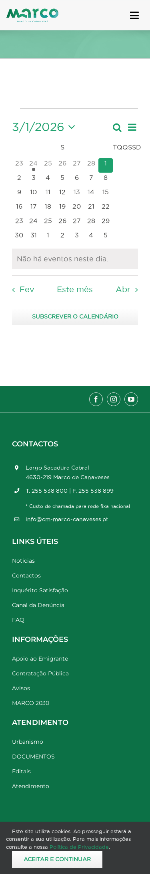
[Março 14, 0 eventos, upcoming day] (91, 194)
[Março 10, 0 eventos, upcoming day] (33, 194)
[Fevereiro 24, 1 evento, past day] (33, 165)
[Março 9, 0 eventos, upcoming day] (19, 194)
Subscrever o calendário (75, 316)
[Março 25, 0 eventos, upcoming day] (48, 223)
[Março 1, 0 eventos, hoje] (105, 165)
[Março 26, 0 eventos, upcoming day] (62, 223)
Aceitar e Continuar (57, 859)
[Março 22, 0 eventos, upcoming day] (105, 208)
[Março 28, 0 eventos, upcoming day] (91, 223)
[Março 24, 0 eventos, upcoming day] (33, 223)
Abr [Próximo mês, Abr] (123, 289)
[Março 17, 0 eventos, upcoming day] (33, 208)
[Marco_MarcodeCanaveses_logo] (32, 12)
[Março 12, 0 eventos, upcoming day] (62, 194)
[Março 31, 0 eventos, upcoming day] (33, 237)
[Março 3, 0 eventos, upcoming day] (33, 180)
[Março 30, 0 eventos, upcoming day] (19, 237)
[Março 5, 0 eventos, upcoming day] (62, 180)
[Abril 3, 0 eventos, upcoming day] (77, 237)
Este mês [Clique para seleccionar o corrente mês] (75, 289)
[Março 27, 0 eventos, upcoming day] (77, 223)
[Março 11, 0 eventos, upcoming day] (48, 194)
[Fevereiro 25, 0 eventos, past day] (48, 165)
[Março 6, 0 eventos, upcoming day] (77, 180)
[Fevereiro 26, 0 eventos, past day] (62, 165)
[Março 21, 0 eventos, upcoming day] (91, 208)
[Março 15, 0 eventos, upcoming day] (105, 194)
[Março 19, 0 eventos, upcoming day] (62, 208)
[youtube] (131, 399)
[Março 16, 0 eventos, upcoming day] (19, 208)
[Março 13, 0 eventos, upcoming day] (77, 194)
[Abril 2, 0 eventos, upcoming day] (62, 237)
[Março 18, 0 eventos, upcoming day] (48, 208)
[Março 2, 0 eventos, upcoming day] (19, 180)
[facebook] (96, 399)
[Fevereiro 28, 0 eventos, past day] (91, 165)
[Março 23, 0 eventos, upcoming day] (19, 223)
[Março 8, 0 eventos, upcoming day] (105, 180)
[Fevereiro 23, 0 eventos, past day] (19, 165)
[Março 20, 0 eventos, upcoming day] (77, 208)
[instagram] (113, 399)
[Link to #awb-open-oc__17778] (134, 15)
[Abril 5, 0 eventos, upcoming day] (105, 237)
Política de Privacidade (79, 847)
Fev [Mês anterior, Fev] (27, 289)
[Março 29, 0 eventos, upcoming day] (105, 223)
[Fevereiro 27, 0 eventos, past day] (77, 165)
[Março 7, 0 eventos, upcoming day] (91, 180)
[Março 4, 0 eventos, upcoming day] (48, 180)
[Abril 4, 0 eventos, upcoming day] (91, 237)
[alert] (75, 259)
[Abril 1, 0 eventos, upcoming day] (48, 237)
